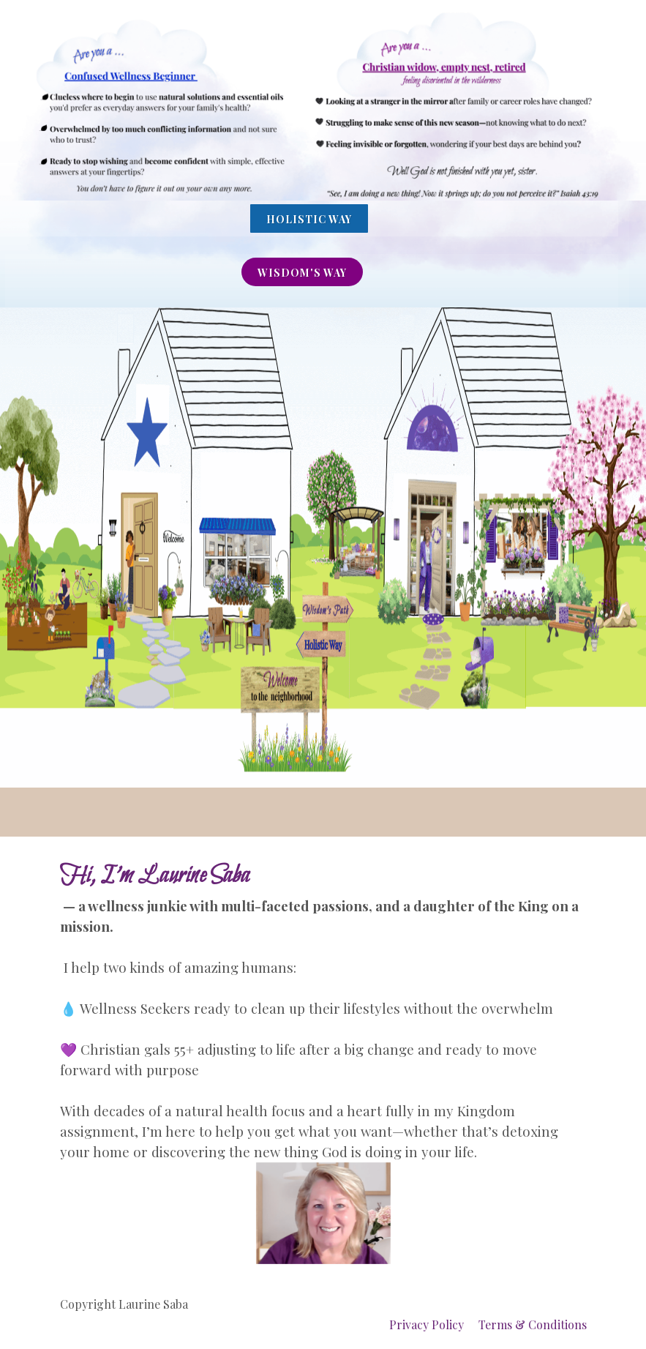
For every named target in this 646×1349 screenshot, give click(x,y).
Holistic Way (309, 219)
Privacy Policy (426, 1324)
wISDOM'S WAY (302, 273)
